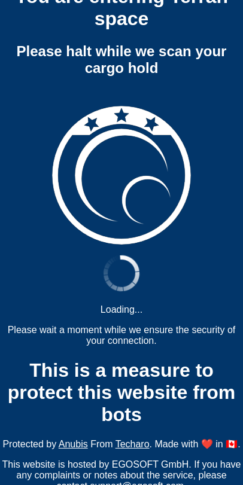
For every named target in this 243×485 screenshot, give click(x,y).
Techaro (133, 444)
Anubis (73, 444)
